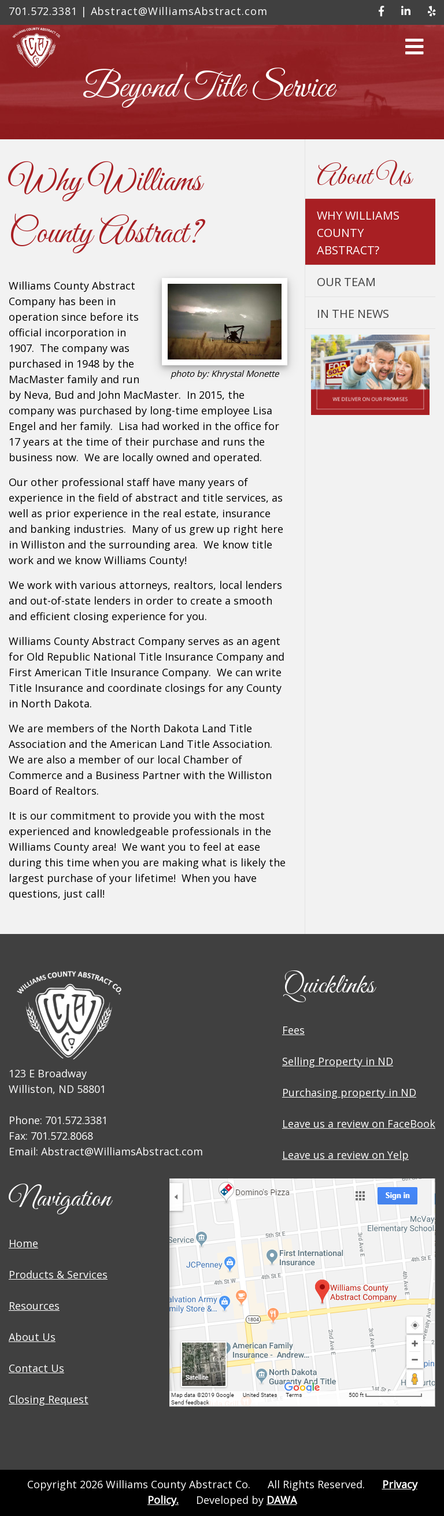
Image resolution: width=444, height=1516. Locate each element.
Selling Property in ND (337, 1061)
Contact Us (36, 1368)
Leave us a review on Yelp (345, 1155)
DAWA (282, 1500)
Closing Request (48, 1399)
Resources (34, 1306)
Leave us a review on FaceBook (358, 1123)
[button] (414, 50)
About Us (32, 1337)
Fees (293, 1030)
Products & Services (58, 1274)
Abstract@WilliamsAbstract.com (179, 11)
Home (23, 1243)
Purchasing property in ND (349, 1092)
